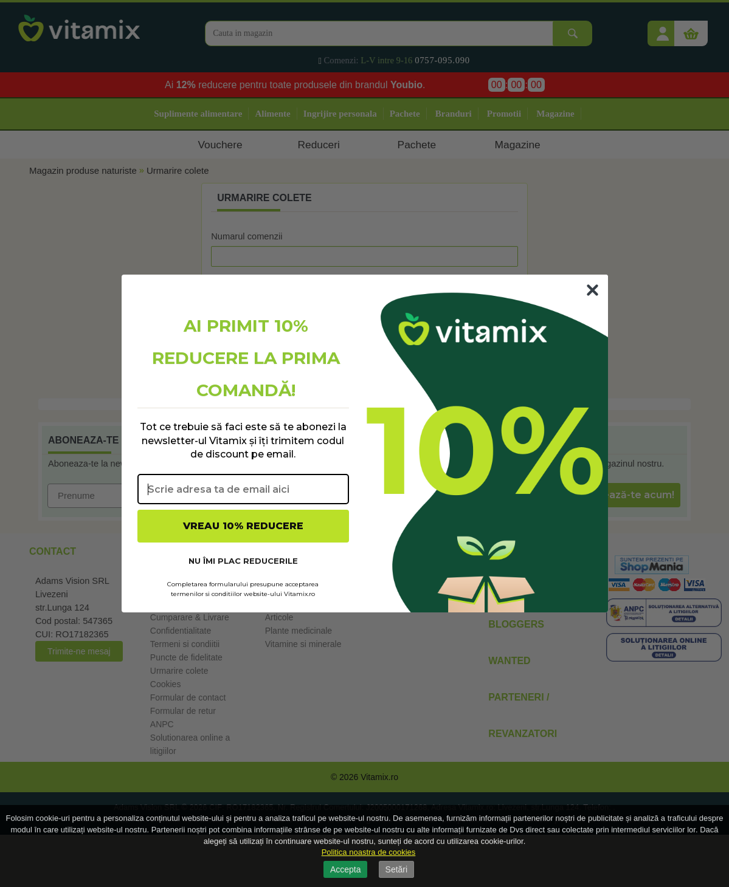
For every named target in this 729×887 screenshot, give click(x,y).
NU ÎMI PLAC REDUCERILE (243, 561)
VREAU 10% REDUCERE (243, 526)
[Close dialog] (592, 290)
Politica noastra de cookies (369, 852)
